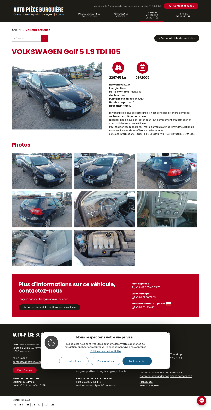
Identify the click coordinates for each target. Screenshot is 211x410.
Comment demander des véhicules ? (161, 372)
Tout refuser (73, 361)
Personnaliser (105, 361)
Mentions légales (149, 385)
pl (14, 404)
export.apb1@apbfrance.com (99, 385)
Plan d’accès (24, 370)
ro (45, 404)
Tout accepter (137, 361)
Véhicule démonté (38, 30)
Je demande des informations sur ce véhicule (49, 307)
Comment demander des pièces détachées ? (166, 376)
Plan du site (146, 382)
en (21, 404)
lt (39, 404)
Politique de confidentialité (105, 351)
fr (27, 404)
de (52, 404)
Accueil (16, 30)
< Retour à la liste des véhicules (177, 38)
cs (33, 404)
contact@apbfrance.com (27, 362)
